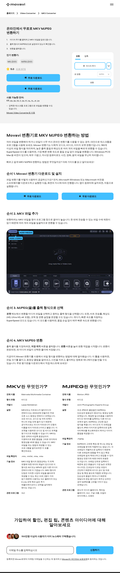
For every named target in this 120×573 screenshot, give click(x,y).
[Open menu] (111, 4)
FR (18, 100)
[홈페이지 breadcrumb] (10, 13)
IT (20, 100)
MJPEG (104, 74)
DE (15, 100)
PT (26, 100)
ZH (38, 100)
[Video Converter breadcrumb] (28, 13)
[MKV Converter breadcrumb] (48, 13)
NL (29, 100)
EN (11, 100)
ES (23, 100)
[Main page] (16, 4)
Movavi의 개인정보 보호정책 (74, 559)
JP (35, 100)
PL (32, 100)
